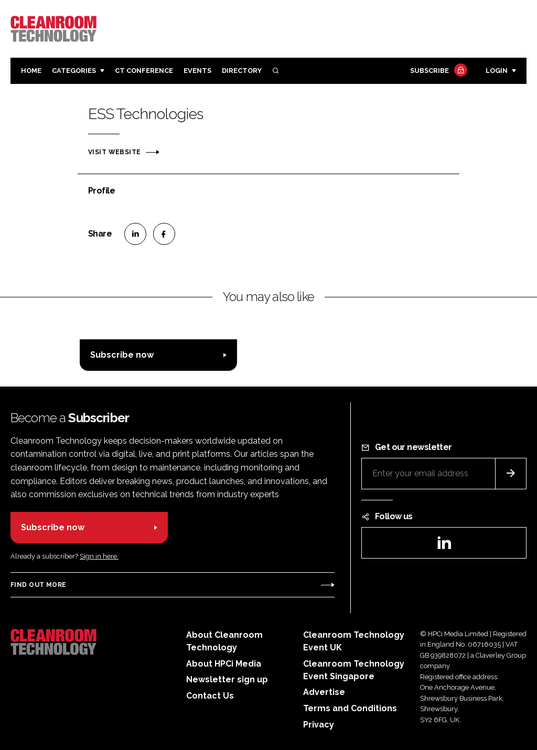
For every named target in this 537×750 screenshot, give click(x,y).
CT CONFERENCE (144, 70)
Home (31, 70)
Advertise (324, 692)
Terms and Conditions (350, 708)
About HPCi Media (223, 664)
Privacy (318, 725)
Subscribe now (122, 355)
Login (497, 70)
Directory (242, 70)
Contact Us (210, 696)
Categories (74, 70)
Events (197, 70)
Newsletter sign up (227, 679)
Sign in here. (99, 556)
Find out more (38, 584)
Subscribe (437, 71)
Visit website (114, 152)
